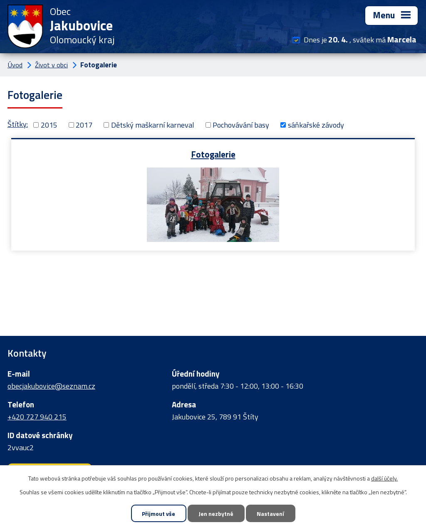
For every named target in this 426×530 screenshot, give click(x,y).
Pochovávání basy (241, 125)
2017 (84, 125)
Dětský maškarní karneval (152, 125)
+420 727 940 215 (37, 416)
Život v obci (51, 65)
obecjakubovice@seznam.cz (51, 386)
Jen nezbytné (215, 513)
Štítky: (17, 124)
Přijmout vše (158, 513)
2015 (49, 125)
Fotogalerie (213, 154)
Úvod (14, 65)
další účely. (384, 478)
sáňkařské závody (316, 125)
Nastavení (270, 513)
